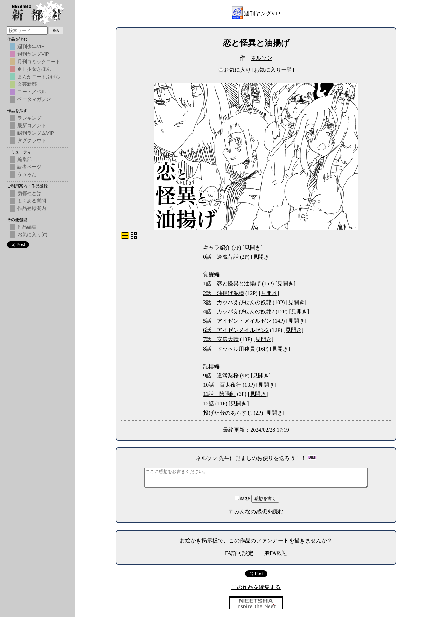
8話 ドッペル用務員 (229, 349)
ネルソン (261, 58)
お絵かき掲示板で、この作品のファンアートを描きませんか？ (256, 541)
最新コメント (31, 125)
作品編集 (27, 227)
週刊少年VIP (30, 46)
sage (243, 498)
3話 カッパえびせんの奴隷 (237, 302)
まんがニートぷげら (38, 76)
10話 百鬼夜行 (222, 385)
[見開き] (252, 248)
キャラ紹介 (216, 248)
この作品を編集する (256, 587)
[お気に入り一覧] (273, 70)
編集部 (24, 159)
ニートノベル (31, 91)
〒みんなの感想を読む (256, 511)
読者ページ (29, 167)
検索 (56, 30)
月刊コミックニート (38, 61)
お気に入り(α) (32, 234)
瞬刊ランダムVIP (35, 133)
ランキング (29, 118)
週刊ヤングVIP (262, 13)
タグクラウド (31, 140)
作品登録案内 (31, 208)
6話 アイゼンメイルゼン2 (236, 330)
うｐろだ (27, 174)
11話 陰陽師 (219, 394)
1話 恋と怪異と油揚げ (231, 283)
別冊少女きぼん (34, 69)
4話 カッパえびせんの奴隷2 (238, 311)
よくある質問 (31, 200)
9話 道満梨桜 (221, 375)
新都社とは (29, 193)
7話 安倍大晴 (221, 339)
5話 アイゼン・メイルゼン (237, 321)
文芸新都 (27, 84)
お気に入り (235, 70)
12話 (208, 403)
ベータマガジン (34, 99)
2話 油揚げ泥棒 (223, 293)
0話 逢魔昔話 (221, 257)
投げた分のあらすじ (227, 413)
